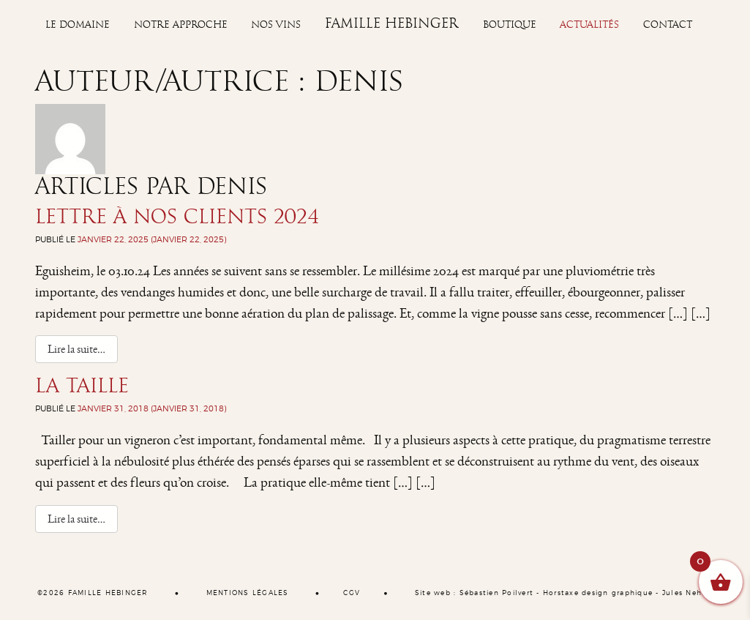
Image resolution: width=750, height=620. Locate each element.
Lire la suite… (83, 348)
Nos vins (276, 25)
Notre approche (181, 25)
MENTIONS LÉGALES (247, 593)
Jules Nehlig (687, 593)
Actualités (589, 25)
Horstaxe (561, 593)
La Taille (82, 385)
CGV (351, 593)
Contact (667, 25)
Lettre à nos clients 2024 (177, 216)
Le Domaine (77, 25)
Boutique (509, 25)
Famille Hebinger (392, 23)
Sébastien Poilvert (497, 593)
